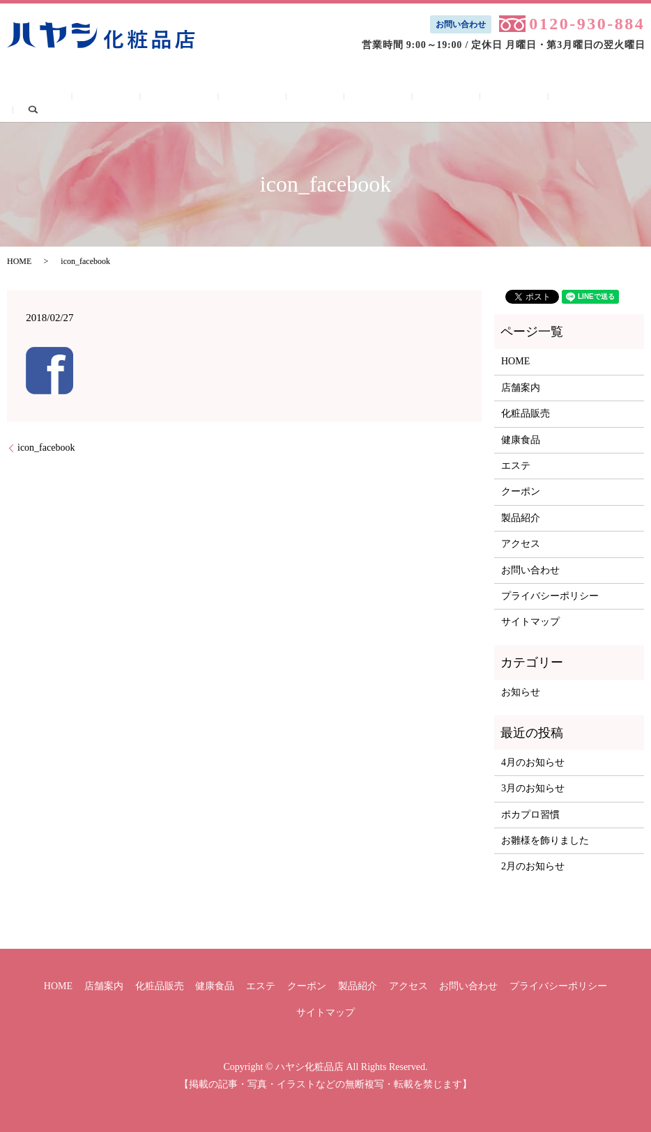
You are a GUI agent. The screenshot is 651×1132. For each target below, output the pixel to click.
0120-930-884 (587, 24)
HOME (101, 99)
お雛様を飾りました (545, 840)
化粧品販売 (204, 99)
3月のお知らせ (533, 788)
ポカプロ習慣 (530, 814)
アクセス (455, 99)
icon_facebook (46, 447)
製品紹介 (404, 99)
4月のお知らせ (533, 762)
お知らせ (520, 692)
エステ (306, 99)
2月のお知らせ (533, 866)
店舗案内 (148, 99)
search (579, 98)
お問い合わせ (461, 24)
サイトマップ (530, 622)
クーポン (353, 99)
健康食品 (260, 99)
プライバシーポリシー (550, 596)
